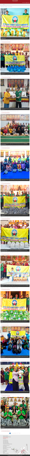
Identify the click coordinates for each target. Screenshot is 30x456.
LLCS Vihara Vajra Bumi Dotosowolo (5, 112)
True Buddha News (5, 450)
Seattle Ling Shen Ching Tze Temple (7, 447)
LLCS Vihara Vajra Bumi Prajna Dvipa (5, 289)
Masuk (23, 2)
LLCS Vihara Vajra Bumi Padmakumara (5, 183)
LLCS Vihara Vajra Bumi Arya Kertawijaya (5, 77)
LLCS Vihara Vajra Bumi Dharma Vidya (5, 360)
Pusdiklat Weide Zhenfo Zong (6, 445)
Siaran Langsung (5, 446)
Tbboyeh (4, 452)
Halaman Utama (2, 6)
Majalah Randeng (5, 451)
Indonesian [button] (28, 2)
